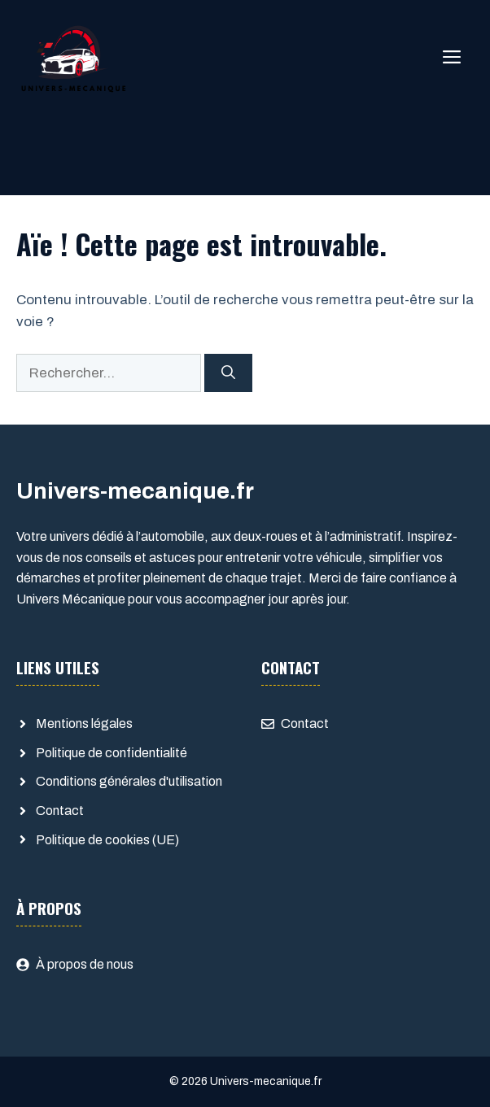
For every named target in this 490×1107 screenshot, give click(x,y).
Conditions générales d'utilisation (129, 781)
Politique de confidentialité (111, 753)
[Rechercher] (228, 373)
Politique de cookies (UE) (107, 840)
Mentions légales (84, 723)
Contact (60, 810)
